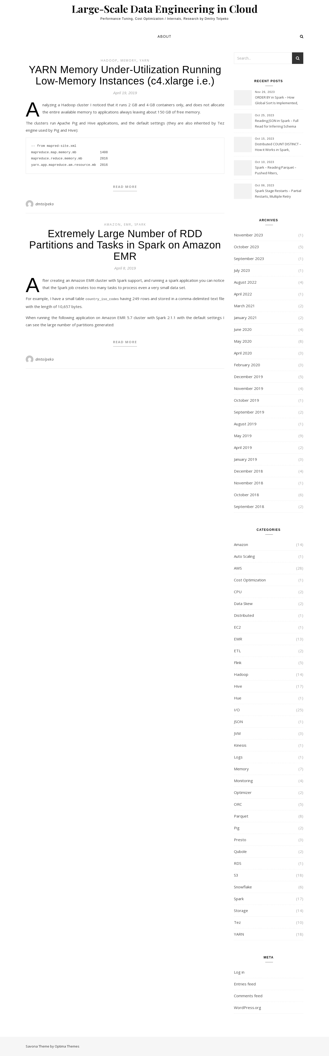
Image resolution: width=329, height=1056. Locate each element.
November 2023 (248, 234)
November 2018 (248, 482)
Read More (125, 186)
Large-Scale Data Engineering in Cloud (165, 9)
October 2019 (246, 400)
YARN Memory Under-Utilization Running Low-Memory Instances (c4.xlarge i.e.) (125, 75)
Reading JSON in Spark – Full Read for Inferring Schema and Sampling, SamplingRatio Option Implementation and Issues (277, 124)
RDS (237, 863)
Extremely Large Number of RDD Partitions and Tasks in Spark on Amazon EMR (125, 245)
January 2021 (245, 317)
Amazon (112, 224)
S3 (236, 875)
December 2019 (248, 376)
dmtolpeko (44, 203)
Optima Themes (67, 1046)
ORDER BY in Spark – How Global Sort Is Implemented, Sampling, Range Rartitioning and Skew (277, 100)
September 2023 (249, 258)
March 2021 (244, 305)
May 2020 (243, 341)
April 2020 (243, 353)
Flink (237, 662)
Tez (237, 922)
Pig (237, 827)
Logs (238, 757)
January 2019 (245, 459)
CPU (238, 591)
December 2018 (248, 471)
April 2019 (243, 447)
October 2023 (246, 246)
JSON (238, 721)
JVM (237, 733)
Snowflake (243, 886)
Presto (240, 839)
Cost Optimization (250, 579)
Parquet (241, 816)
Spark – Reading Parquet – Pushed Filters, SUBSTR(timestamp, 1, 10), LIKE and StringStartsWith (278, 170)
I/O (237, 709)
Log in (239, 972)
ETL (237, 650)
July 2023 (242, 270)
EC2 (237, 627)
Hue (237, 697)
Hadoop (109, 60)
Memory (128, 60)
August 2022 (245, 282)
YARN (145, 60)
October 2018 (246, 494)
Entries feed (245, 983)
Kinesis (240, 745)
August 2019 (245, 423)
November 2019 (248, 388)
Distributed (244, 615)
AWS (238, 568)
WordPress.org (247, 1007)
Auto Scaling (244, 556)
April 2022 (243, 293)
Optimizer (243, 792)
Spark (140, 224)
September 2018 (249, 506)
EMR (127, 224)
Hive (238, 686)
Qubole (240, 851)
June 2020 (243, 329)
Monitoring (243, 780)
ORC (238, 804)
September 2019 (249, 412)
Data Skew (243, 603)
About (164, 36)
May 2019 (243, 435)
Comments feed (248, 995)
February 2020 (247, 364)
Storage (241, 910)
